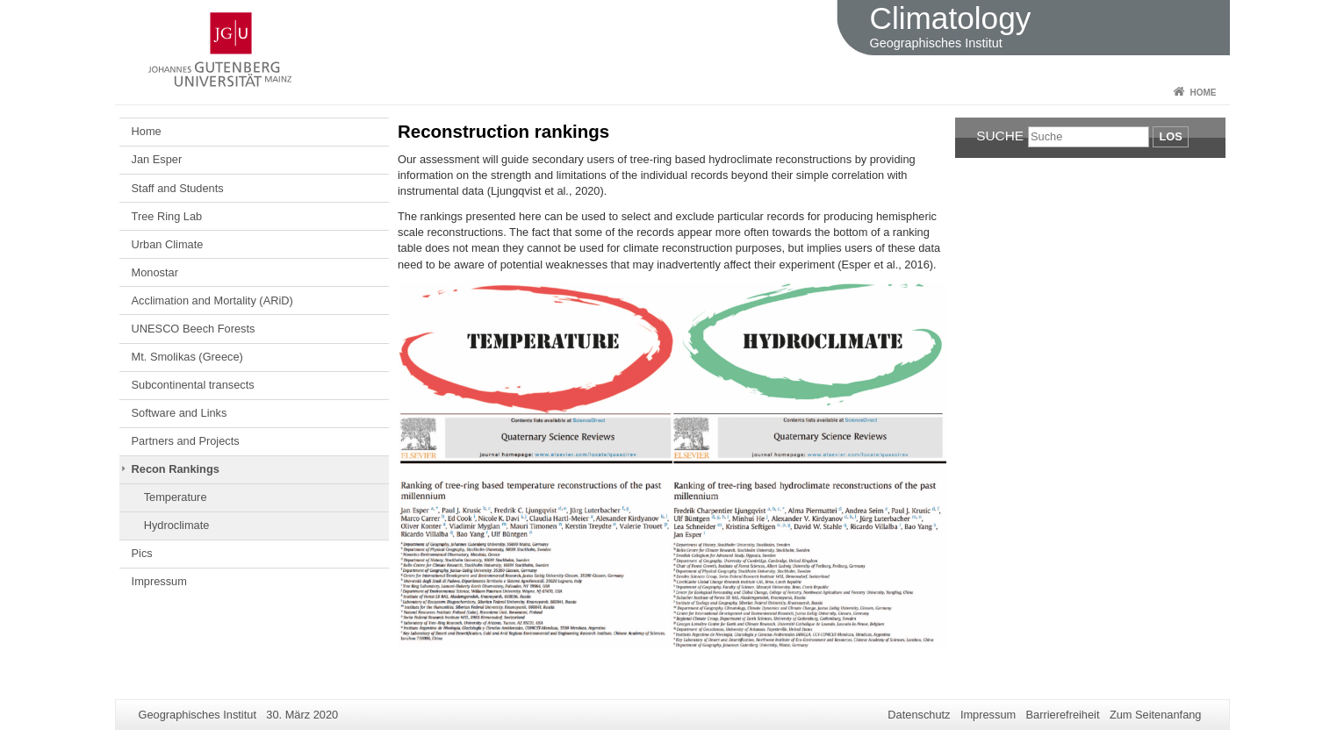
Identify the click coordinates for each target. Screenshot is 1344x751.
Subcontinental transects (193, 384)
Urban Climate (168, 244)
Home (1203, 92)
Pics (142, 553)
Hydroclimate (177, 525)
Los (1170, 136)
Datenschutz (919, 714)
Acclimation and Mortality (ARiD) (212, 300)
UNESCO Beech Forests (193, 328)
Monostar (155, 272)
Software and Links (179, 412)
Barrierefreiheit (1063, 714)
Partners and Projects (186, 440)
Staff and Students (178, 188)
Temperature (175, 497)
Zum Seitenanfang (1156, 714)
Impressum (159, 581)
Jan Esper (157, 159)
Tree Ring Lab (167, 216)
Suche (1000, 135)
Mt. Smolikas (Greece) (187, 356)
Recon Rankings (175, 469)
